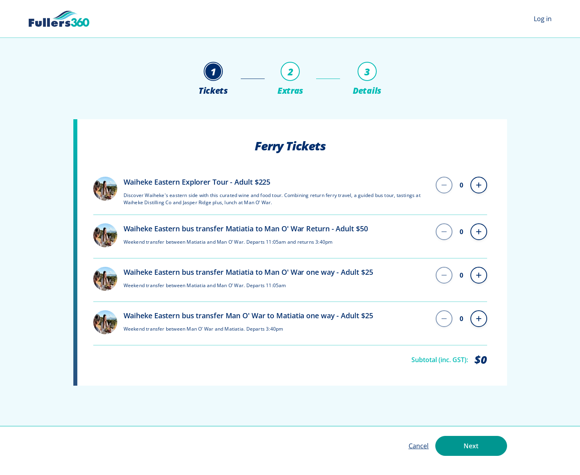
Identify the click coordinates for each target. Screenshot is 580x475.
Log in (543, 18)
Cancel (419, 445)
